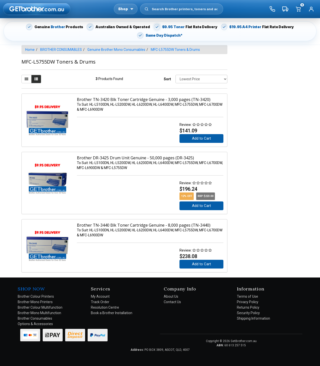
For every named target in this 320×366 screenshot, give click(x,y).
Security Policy (248, 313)
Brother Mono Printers (35, 302)
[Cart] (298, 9)
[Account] (311, 9)
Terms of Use (247, 296)
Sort (167, 79)
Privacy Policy (247, 302)
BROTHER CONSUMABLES (61, 50)
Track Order (100, 302)
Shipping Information (253, 318)
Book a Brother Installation (111, 313)
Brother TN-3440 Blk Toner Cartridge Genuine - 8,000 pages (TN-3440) (143, 225)
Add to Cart (201, 138)
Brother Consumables (35, 318)
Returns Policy (248, 307)
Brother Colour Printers (36, 296)
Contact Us (172, 302)
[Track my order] (285, 9)
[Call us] (272, 9)
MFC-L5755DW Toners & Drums (175, 50)
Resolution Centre (105, 307)
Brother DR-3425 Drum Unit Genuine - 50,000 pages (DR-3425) (135, 158)
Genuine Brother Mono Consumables (116, 50)
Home (30, 50)
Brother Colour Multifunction (40, 307)
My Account (100, 296)
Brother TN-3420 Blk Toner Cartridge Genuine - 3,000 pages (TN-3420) (143, 99)
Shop (125, 9)
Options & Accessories (35, 324)
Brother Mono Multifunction (39, 313)
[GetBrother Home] (36, 8)
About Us (171, 296)
